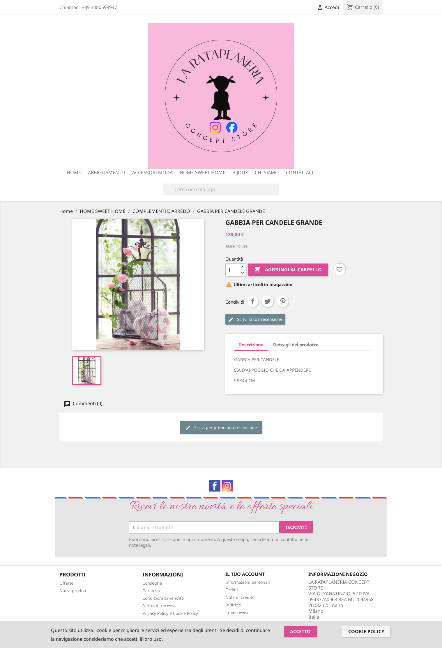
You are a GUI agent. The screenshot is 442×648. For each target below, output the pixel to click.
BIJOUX (240, 172)
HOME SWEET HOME (202, 172)
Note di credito (239, 597)
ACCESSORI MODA (152, 172)
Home (74, 172)
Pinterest (283, 301)
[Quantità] (232, 270)
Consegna (152, 583)
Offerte (66, 583)
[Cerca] (221, 189)
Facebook (214, 486)
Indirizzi (233, 605)
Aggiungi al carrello (288, 270)
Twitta (267, 301)
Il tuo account (245, 574)
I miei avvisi (236, 612)
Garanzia (151, 590)
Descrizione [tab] (251, 345)
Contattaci (299, 172)
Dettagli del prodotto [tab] (296, 345)
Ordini (231, 589)
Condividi (252, 301)
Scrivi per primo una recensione (221, 428)
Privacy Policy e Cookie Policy (170, 613)
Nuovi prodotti (73, 590)
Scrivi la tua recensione (255, 319)
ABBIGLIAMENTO (106, 172)
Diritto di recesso (159, 605)
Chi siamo (267, 172)
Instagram (227, 486)
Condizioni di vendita (163, 598)
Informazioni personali (247, 582)
